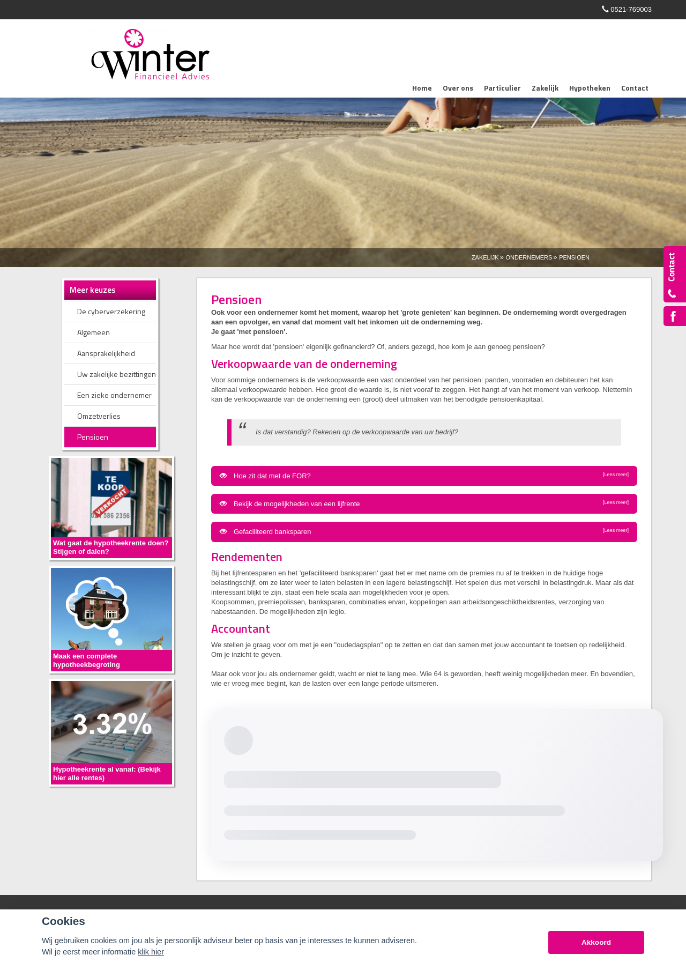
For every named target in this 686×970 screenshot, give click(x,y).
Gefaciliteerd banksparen (424, 531)
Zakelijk (485, 257)
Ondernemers (528, 257)
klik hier (151, 951)
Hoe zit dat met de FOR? (424, 475)
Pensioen (574, 257)
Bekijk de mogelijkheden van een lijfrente (424, 503)
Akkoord (596, 942)
